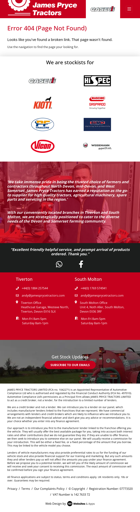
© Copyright (77, 489)
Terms (25, 489)
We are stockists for (70, 62)
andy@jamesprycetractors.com (40, 295)
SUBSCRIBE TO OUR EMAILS (70, 365)
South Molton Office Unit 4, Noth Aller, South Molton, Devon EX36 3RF (102, 307)
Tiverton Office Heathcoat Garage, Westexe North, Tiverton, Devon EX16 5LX (45, 307)
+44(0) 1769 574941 (91, 288)
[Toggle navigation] (129, 9)
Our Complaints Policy (49, 489)
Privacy (12, 489)
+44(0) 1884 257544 (32, 288)
